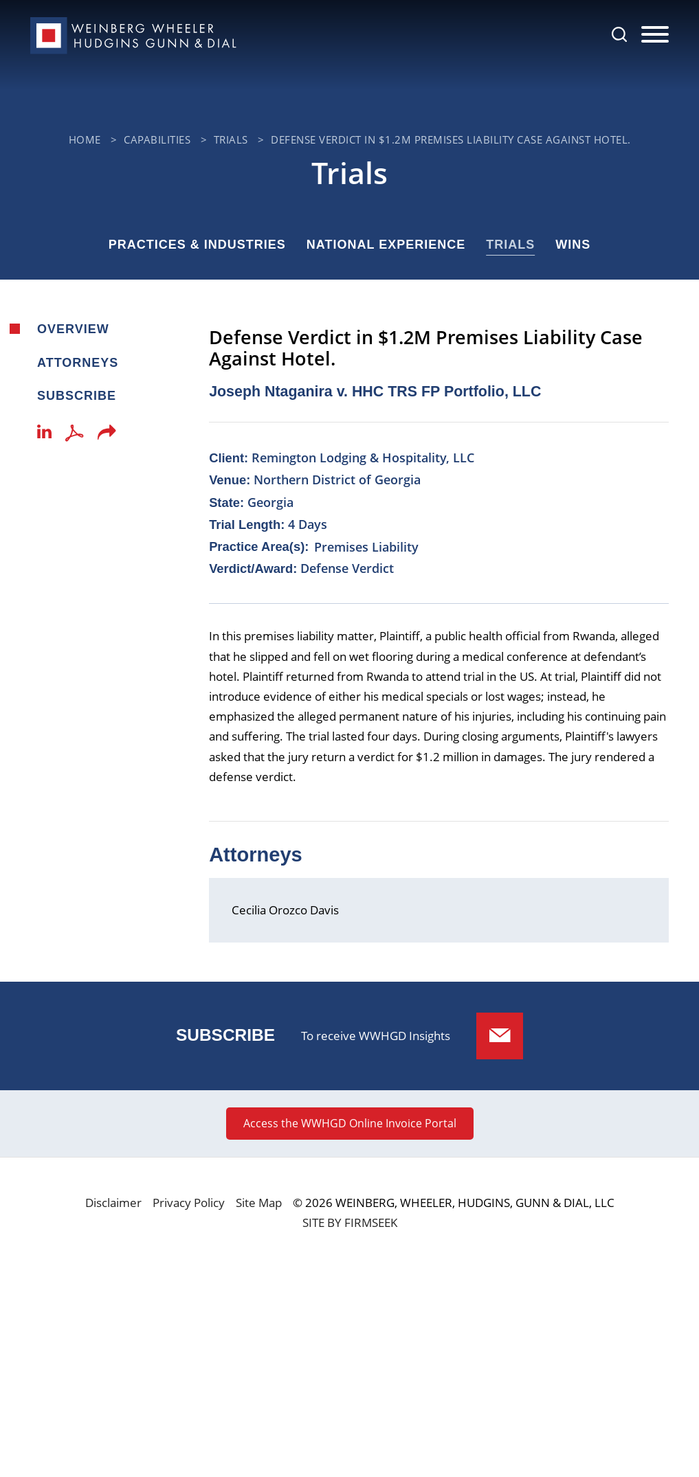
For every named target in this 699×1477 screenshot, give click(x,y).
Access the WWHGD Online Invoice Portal (349, 1123)
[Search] (619, 34)
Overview (73, 329)
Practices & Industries (197, 244)
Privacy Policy (189, 1202)
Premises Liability (366, 546)
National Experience (386, 244)
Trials (231, 139)
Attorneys (77, 363)
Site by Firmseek (349, 1222)
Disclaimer (113, 1202)
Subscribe (76, 396)
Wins (572, 244)
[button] (107, 436)
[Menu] (655, 35)
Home (85, 139)
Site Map (259, 1202)
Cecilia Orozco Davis (285, 910)
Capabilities (157, 139)
